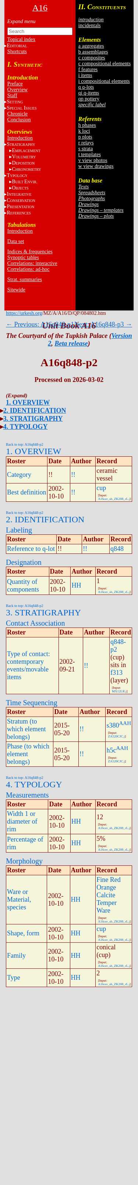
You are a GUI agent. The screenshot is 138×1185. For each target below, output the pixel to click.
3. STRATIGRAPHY (33, 418)
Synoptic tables (23, 257)
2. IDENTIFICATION (34, 410)
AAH (125, 723)
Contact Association (35, 623)
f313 (116, 672)
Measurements (27, 795)
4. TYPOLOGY (25, 426)
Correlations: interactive (32, 263)
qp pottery (88, 99)
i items (85, 75)
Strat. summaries (24, 279)
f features (88, 69)
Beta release (71, 343)
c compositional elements (104, 63)
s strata (85, 148)
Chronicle (17, 114)
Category (19, 474)
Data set (15, 241)
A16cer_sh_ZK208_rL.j (114, 499)
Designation (24, 562)
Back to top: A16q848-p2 (24, 444)
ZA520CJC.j (116, 736)
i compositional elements (104, 81)
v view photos (92, 160)
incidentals (89, 25)
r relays (86, 143)
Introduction (20, 138)
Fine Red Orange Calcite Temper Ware (108, 895)
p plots (85, 137)
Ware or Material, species (19, 899)
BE (24, 181)
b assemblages (93, 52)
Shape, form (23, 933)
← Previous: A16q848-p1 (40, 324)
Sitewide (16, 289)
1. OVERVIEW (28, 402)
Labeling (19, 530)
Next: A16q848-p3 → (103, 324)
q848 (117, 548)
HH (76, 585)
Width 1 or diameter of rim (22, 821)
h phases (87, 125)
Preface (15, 84)
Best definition (26, 492)
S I (21, 108)
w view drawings (96, 166)
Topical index (21, 39)
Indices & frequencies (30, 251)
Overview (17, 89)
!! (73, 474)
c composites (91, 57)
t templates (89, 154)
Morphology (24, 861)
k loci (84, 131)
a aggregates (91, 46)
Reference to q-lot (31, 548)
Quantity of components (23, 585)
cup (101, 488)
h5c (111, 750)
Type (13, 977)
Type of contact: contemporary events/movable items (28, 665)
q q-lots (86, 87)
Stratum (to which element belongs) (26, 729)
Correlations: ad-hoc (28, 269)
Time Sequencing (31, 703)
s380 (112, 725)
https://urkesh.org (24, 313)
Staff (12, 95)
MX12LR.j (119, 691)
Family (16, 955)
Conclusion (19, 119)
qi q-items (88, 93)
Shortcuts (17, 51)
